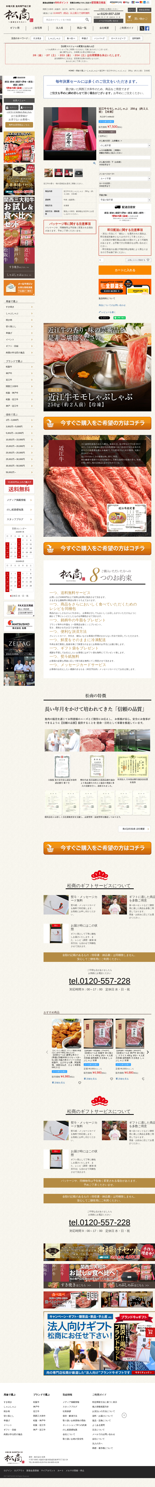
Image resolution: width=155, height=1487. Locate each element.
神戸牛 (9, 373)
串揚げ (85, 38)
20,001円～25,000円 (15, 452)
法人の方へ (97, 1443)
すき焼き (37, 38)
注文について (98, 1429)
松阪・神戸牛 (12, 393)
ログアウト (19, 1470)
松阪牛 (9, 366)
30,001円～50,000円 (15, 466)
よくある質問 (98, 1425)
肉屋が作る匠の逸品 (15, 352)
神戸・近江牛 (12, 406)
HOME (71, 71)
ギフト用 (14, 28)
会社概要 (104, 28)
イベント (10, 339)
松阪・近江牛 (12, 399)
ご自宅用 (37, 28)
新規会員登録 (144, 10)
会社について (69, 1434)
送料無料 (136, 38)
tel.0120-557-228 (99, 980)
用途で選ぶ (80, 71)
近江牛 (102, 71)
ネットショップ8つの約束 (75, 1425)
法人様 (59, 28)
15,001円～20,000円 (15, 446)
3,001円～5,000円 (14, 426)
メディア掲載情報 (16, 500)
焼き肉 (9, 320)
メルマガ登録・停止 (75, 1470)
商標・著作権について (102, 1448)
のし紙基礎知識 (15, 509)
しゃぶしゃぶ (54, 38)
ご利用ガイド (126, 28)
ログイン (131, 10)
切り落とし (11, 326)
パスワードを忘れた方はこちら (19, 112)
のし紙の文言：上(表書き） (111, 141)
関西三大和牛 (12, 386)
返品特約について (107, 298)
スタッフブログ (15, 519)
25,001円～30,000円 (15, 459)
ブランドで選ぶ (14, 361)
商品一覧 (82, 28)
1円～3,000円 (12, 420)
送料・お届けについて (102, 1416)
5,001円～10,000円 (15, 433)
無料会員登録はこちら (19, 125)
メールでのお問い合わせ (108, 21)
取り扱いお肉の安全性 (73, 1439)
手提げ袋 (103, 195)
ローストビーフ (118, 38)
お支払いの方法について (103, 1411)
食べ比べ (71, 38)
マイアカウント (48, 1470)
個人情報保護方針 (100, 1406)
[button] (47, 1052)
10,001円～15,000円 (15, 439)
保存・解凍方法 (70, 1416)
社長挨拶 (67, 1411)
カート (60, 1470)
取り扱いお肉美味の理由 (74, 1420)
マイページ (27, 107)
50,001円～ (11, 472)
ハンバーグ (99, 38)
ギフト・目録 (12, 346)
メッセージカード (107, 174)
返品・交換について (101, 1420)
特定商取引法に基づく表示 (104, 1402)
